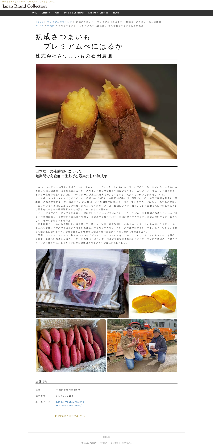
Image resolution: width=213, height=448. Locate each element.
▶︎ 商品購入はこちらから (70, 416)
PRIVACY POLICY (88, 443)
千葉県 (51, 25)
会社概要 (114, 443)
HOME (33, 13)
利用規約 (103, 443)
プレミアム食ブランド (59, 22)
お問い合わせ (127, 443)
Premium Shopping (74, 13)
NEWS (116, 13)
